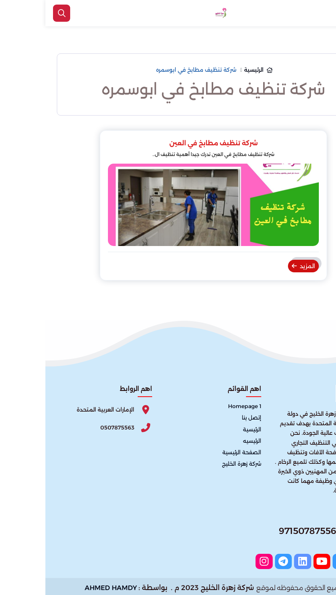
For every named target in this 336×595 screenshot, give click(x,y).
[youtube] (281, 560)
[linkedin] (264, 560)
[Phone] (59, 427)
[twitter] (299, 560)
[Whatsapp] (267, 533)
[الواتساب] (321, 578)
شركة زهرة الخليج (196, 463)
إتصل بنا (206, 418)
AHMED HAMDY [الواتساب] (65, 585)
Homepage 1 (199, 406)
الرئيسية (207, 429)
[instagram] (229, 560)
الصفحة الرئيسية (196, 452)
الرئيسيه (207, 440)
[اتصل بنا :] (321, 553)
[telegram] (246, 560)
